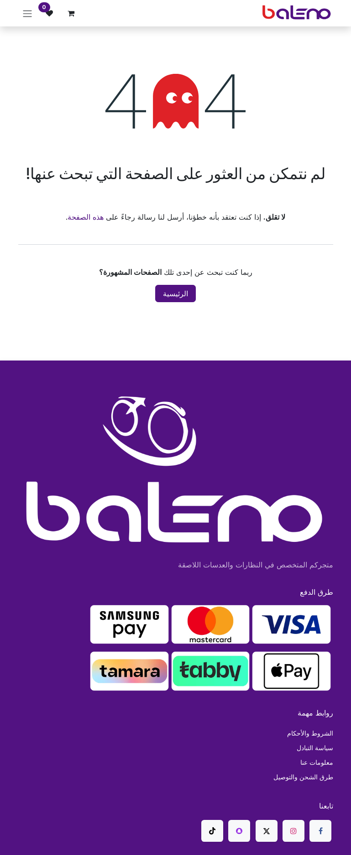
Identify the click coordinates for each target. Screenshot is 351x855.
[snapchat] (239, 831)
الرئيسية (175, 293)
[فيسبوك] (320, 831)
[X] (267, 831)
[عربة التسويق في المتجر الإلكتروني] (71, 13)
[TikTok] (212, 831)
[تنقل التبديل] (27, 13)
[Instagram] (293, 831)
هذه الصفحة (86, 216)
